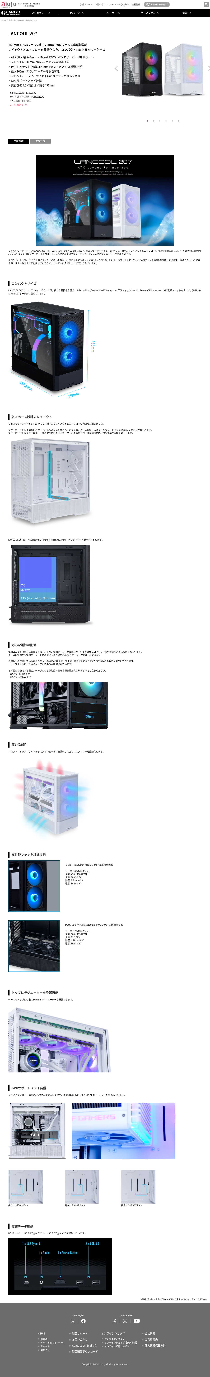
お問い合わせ (101, 4)
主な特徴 (19, 141)
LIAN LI (21, 20)
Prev (116, 68)
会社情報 (136, 4)
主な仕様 (40, 141)
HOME (3, 20)
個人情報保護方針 (155, 1345)
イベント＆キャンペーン (53, 1342)
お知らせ (45, 1350)
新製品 (44, 1339)
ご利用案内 (151, 1339)
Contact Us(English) (119, 4)
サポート (45, 1346)
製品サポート (86, 4)
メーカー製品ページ (18, 105)
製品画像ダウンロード (85, 1351)
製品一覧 (12, 20)
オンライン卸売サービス (117, 1346)
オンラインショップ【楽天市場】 (121, 1342)
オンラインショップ (115, 1339)
